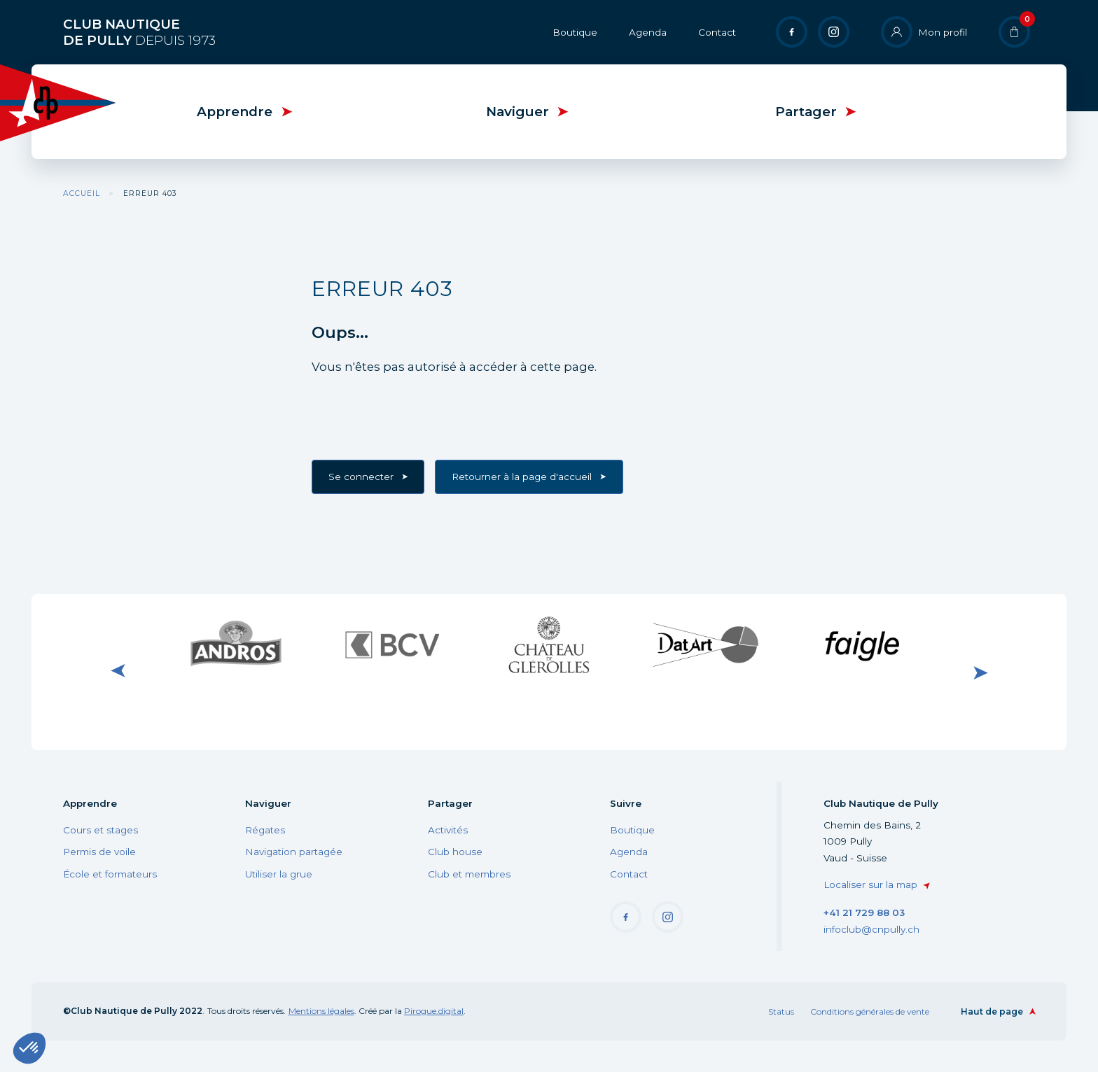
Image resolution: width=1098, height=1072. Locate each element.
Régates (265, 829)
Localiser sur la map (870, 884)
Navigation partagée (293, 851)
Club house (455, 851)
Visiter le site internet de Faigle (862, 644)
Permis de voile (99, 851)
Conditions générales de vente (869, 1011)
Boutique (575, 32)
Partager (806, 112)
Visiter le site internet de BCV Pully (392, 644)
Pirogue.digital (434, 1011)
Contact (717, 32)
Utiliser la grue (278, 874)
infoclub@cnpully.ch (871, 929)
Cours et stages (100, 829)
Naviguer (517, 112)
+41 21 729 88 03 (864, 912)
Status (781, 1011)
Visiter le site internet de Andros (236, 644)
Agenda (648, 32)
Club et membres (469, 874)
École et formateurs (110, 874)
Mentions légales (321, 1011)
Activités (448, 829)
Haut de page (992, 1011)
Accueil (81, 193)
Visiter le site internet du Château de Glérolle (549, 644)
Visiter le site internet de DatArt (706, 644)
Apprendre (234, 112)
